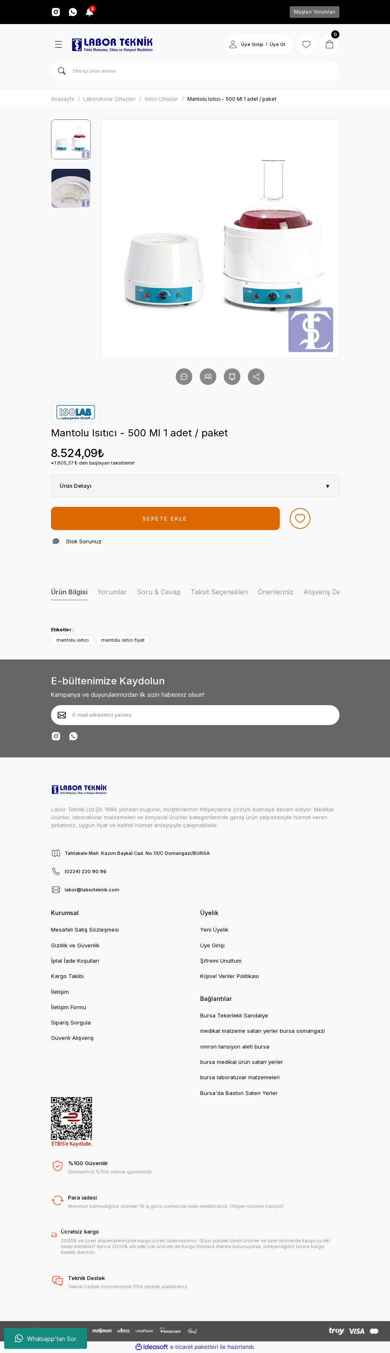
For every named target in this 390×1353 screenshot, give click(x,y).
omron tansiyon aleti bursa (234, 1046)
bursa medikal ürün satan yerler (241, 1062)
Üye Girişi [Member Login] (252, 44)
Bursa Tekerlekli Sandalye (234, 1015)
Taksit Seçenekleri (219, 592)
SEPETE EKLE (165, 518)
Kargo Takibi (67, 976)
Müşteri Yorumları (314, 12)
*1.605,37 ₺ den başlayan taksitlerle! (93, 463)
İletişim (60, 991)
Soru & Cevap (159, 592)
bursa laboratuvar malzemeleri (240, 1077)
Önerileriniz (275, 592)
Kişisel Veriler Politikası (229, 976)
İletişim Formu (68, 1007)
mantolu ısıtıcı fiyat (123, 640)
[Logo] (112, 44)
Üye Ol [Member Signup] (277, 44)
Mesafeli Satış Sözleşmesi (85, 929)
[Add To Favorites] (300, 518)
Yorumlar (112, 592)
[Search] (195, 71)
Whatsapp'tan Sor (45, 1338)
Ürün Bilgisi (69, 592)
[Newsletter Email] (195, 715)
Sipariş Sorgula (71, 1022)
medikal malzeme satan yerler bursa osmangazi (262, 1030)
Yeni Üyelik (214, 929)
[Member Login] (232, 44)
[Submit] (62, 715)
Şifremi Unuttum (221, 960)
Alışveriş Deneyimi (332, 592)
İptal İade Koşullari (75, 960)
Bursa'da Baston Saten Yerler (239, 1093)
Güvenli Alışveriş (72, 1037)
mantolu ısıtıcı (72, 640)
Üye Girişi (212, 945)
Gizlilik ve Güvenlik (75, 945)
